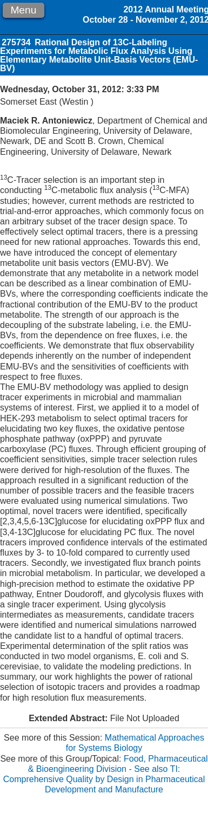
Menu (23, 10)
